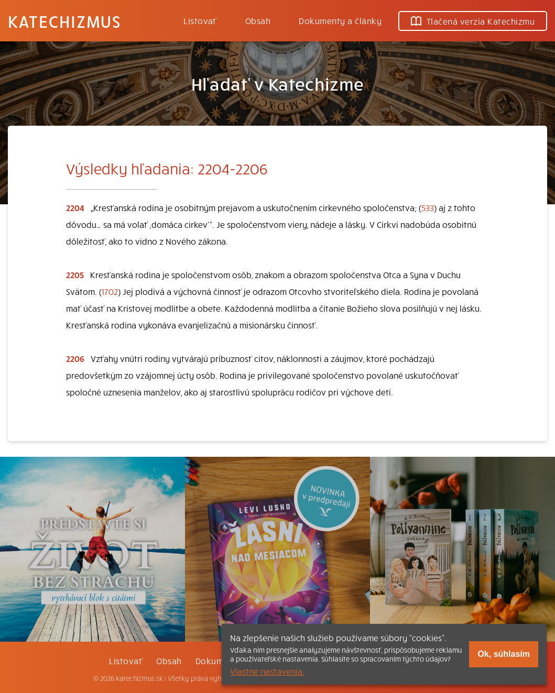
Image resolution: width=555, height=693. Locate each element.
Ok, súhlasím (503, 654)
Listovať (200, 20)
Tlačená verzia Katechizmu (473, 21)
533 (427, 207)
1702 (110, 291)
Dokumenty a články (340, 20)
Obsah (257, 20)
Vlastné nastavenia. (267, 671)
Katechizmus (64, 20)
